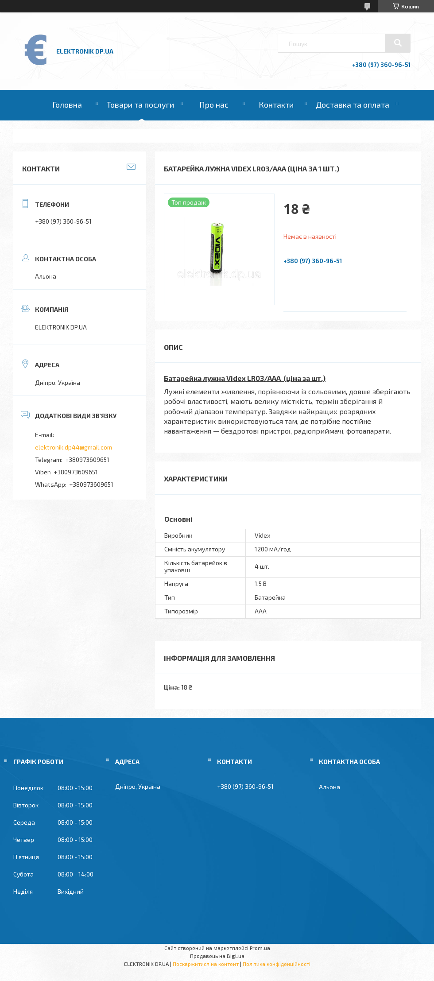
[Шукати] (398, 43)
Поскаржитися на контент (206, 964)
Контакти (276, 104)
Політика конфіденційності (276, 964)
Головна (67, 104)
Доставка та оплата (352, 104)
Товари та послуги (140, 104)
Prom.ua (260, 948)
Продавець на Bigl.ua (217, 956)
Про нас (214, 104)
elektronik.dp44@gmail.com (73, 447)
